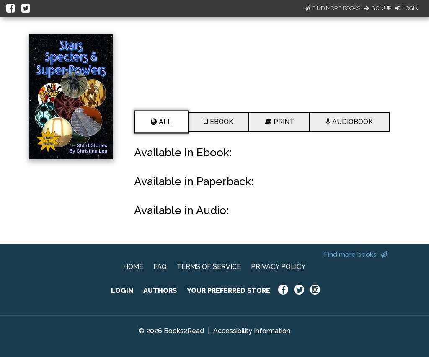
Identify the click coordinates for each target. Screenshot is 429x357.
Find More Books (332, 8)
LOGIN (122, 291)
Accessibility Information (251, 331)
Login (407, 8)
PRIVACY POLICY (278, 267)
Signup (377, 8)
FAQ (160, 267)
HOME (133, 267)
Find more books (355, 255)
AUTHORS (160, 291)
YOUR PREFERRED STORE (228, 291)
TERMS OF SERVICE (209, 267)
